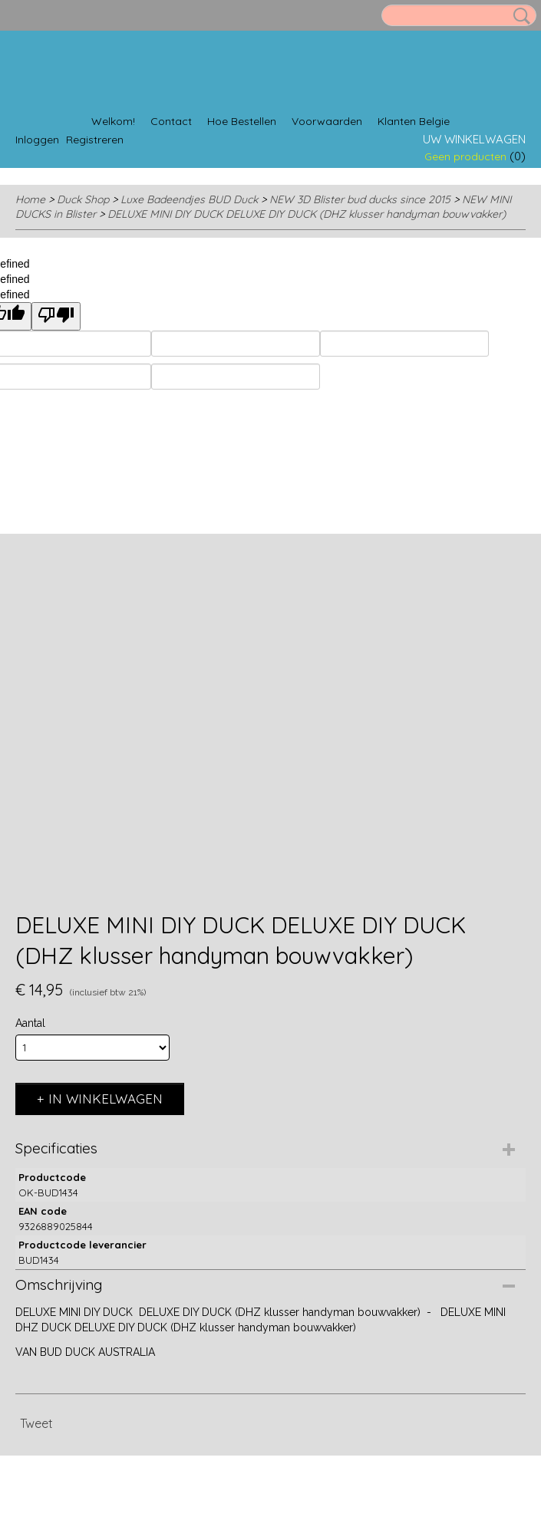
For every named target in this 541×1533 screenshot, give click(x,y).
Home (30, 199)
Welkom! (113, 121)
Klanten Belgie (414, 121)
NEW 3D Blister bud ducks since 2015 (359, 199)
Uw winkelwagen (474, 139)
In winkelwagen (105, 1099)
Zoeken (518, 16)
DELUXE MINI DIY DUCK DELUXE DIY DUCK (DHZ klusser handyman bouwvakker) (306, 214)
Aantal (30, 1023)
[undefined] (56, 316)
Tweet (36, 1423)
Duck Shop (83, 199)
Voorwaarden (327, 121)
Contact (171, 121)
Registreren (95, 139)
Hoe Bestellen (241, 121)
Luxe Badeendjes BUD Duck (189, 199)
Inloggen (37, 139)
